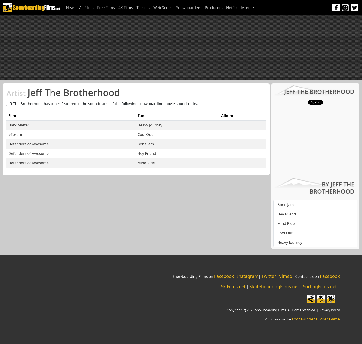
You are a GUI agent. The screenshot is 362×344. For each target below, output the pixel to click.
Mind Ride (146, 162)
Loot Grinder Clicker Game (316, 319)
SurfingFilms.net (320, 286)
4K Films (125, 7)
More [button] (246, 7)
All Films (86, 7)
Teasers (143, 7)
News (70, 7)
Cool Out (145, 134)
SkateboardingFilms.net (274, 286)
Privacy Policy (330, 310)
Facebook (224, 276)
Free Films (106, 7)
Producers (213, 7)
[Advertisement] (181, 47)
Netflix (232, 7)
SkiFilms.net (233, 286)
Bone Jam (145, 144)
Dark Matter (18, 125)
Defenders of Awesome (28, 144)
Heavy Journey (149, 125)
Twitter (269, 276)
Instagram (247, 276)
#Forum (15, 134)
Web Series (162, 7)
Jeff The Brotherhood (63, 92)
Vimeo (285, 276)
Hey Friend (146, 153)
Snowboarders (188, 7)
